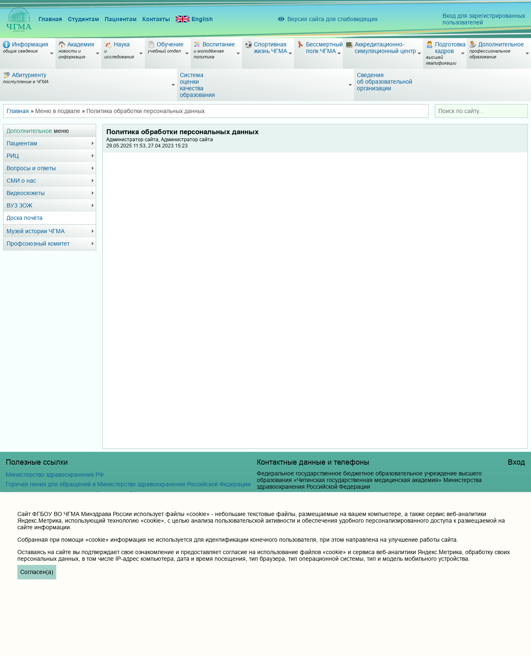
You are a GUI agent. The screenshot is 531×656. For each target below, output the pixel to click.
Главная (50, 19)
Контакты (156, 19)
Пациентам (120, 19)
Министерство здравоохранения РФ (55, 474)
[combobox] (481, 111)
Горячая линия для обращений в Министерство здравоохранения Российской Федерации (128, 484)
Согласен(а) (36, 572)
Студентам (83, 19)
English (194, 19)
